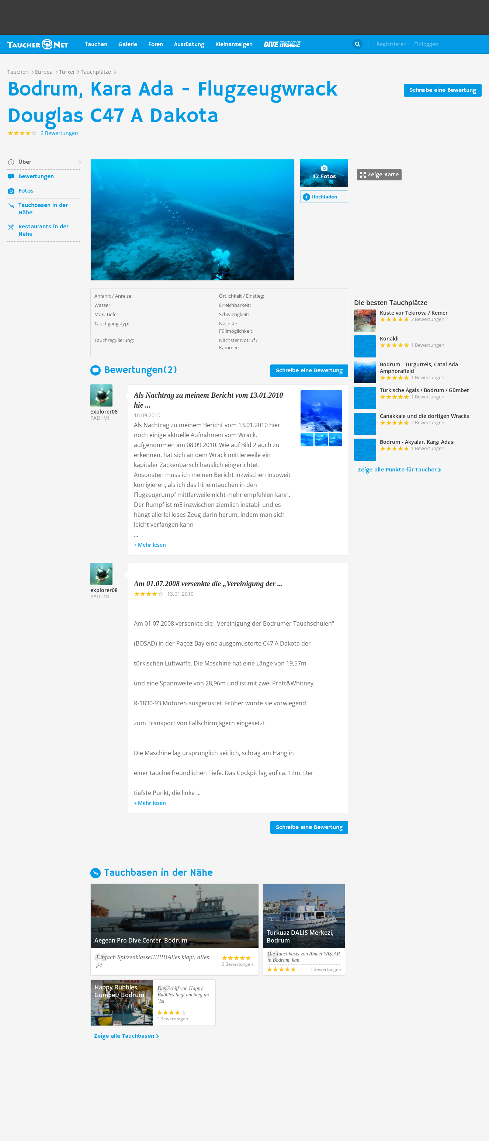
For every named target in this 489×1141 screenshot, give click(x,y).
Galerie (127, 44)
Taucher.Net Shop (465, 44)
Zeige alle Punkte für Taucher (397, 470)
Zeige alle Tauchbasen (124, 1036)
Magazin (282, 44)
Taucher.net (37, 44)
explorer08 (104, 411)
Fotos (26, 191)
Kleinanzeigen (234, 44)
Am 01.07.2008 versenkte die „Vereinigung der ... (208, 584)
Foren (155, 44)
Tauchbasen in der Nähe (42, 209)
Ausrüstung (189, 44)
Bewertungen (36, 176)
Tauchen (96, 44)
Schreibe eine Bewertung (442, 90)
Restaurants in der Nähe (43, 230)
